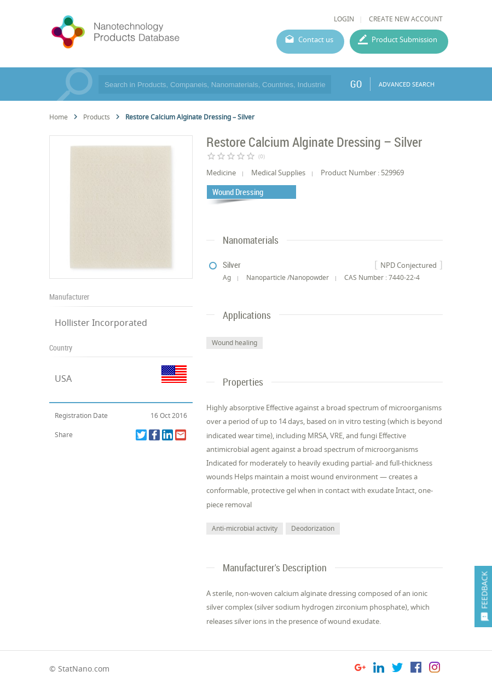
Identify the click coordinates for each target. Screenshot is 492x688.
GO (356, 83)
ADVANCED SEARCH (407, 84)
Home (58, 117)
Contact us (315, 39)
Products (96, 117)
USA (63, 378)
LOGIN (344, 19)
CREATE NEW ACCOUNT (406, 19)
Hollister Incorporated (101, 323)
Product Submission (404, 39)
